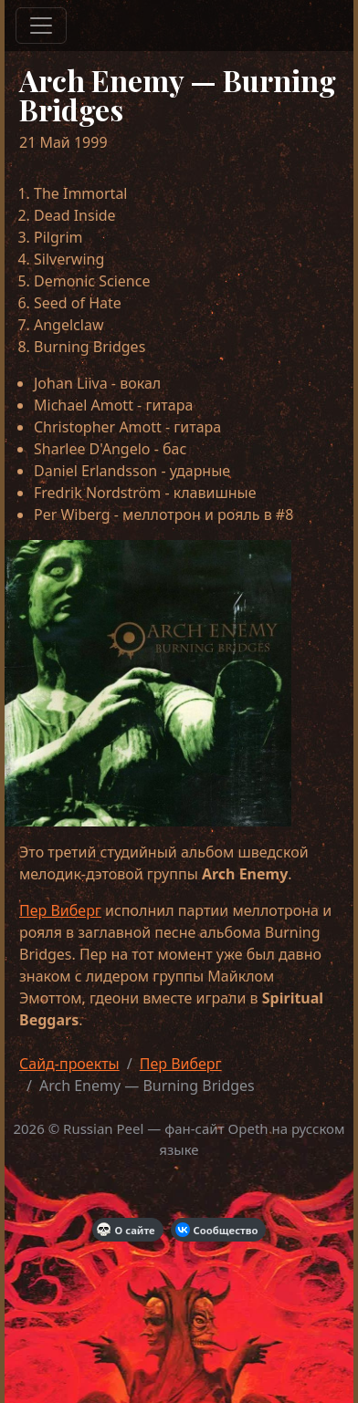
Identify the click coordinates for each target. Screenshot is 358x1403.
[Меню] (41, 25)
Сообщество (216, 1229)
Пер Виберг (60, 910)
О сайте (126, 1229)
